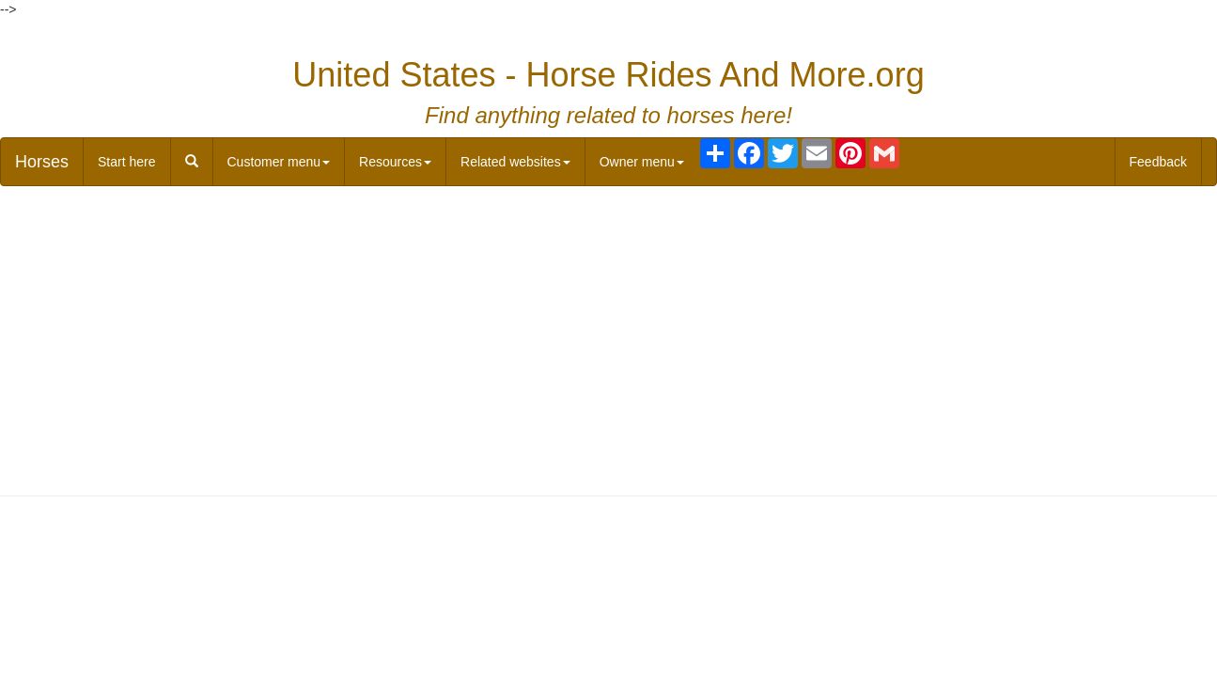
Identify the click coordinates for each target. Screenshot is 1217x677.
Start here (126, 161)
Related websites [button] (515, 161)
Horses (42, 161)
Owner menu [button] (642, 161)
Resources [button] (395, 161)
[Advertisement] (609, 336)
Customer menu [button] (279, 161)
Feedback (1158, 161)
